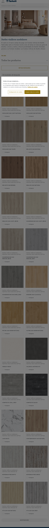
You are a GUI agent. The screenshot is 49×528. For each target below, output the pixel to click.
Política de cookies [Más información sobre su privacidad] (33, 87)
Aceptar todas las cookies (32, 91)
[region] (24, 87)
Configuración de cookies (16, 91)
